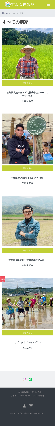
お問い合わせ (38, 396)
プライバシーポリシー (20, 396)
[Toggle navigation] (48, 4)
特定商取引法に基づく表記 (29, 392)
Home (5, 13)
